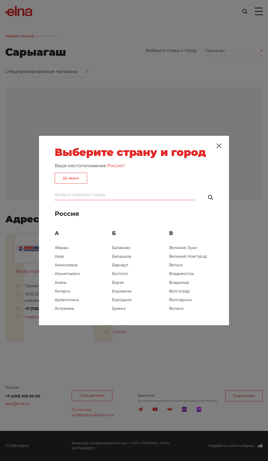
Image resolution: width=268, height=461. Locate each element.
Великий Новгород (188, 256)
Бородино (122, 299)
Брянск (119, 308)
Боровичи (122, 291)
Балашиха (121, 256)
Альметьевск (67, 273)
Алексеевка (66, 265)
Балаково (121, 247)
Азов (59, 256)
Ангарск (62, 291)
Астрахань (64, 308)
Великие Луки (183, 247)
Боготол (120, 273)
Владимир (179, 282)
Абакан (61, 247)
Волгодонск (180, 299)
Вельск (176, 265)
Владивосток (181, 273)
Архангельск (67, 299)
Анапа (60, 282)
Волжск (176, 308)
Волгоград (179, 291)
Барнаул (120, 265)
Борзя (118, 282)
